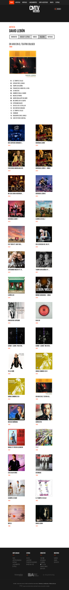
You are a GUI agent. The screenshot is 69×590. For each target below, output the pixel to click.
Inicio (11, 2)
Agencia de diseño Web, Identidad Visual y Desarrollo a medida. (35, 586)
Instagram (43, 560)
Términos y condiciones (43, 583)
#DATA (51, 2)
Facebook (42, 562)
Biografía (14, 37)
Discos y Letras (25, 37)
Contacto (42, 568)
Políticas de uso (52, 583)
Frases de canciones (31, 562)
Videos (35, 37)
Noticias (24, 2)
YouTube (42, 558)
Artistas (17, 2)
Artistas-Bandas (17, 560)
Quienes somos (43, 566)
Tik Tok (43, 564)
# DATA (28, 558)
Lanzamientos (33, 2)
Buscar (58, 9)
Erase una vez (30, 564)
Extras (58, 2)
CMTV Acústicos (43, 2)
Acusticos (28, 560)
